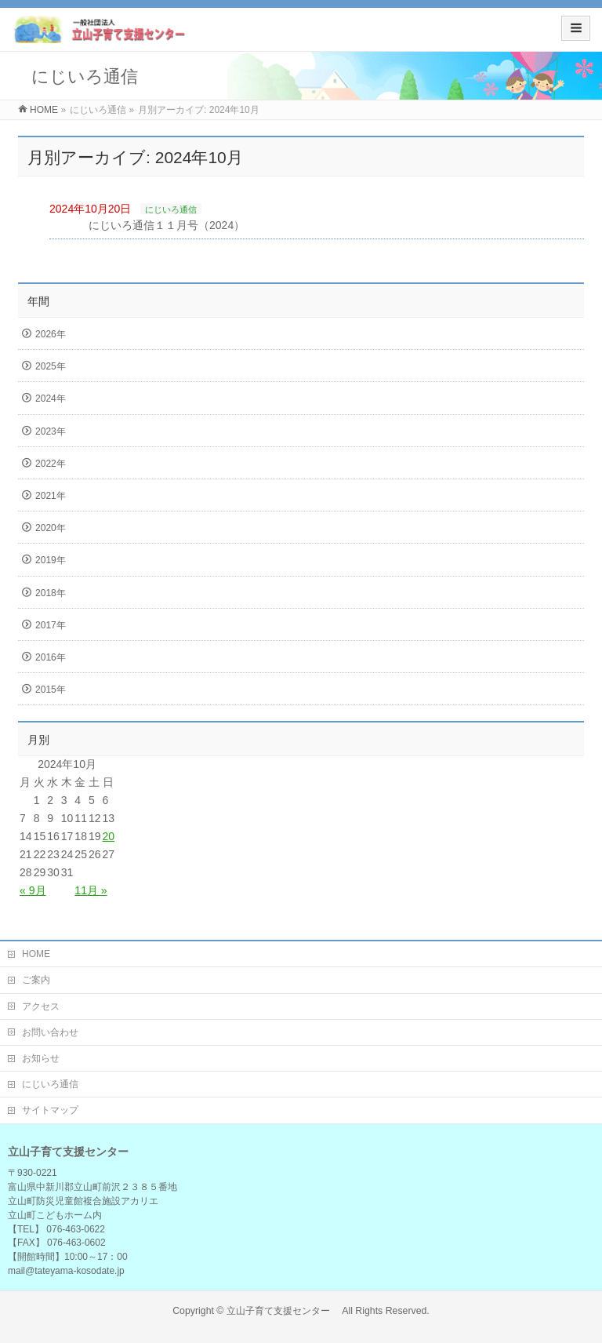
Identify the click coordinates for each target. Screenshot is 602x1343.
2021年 (50, 495)
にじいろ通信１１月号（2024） (167, 225)
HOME (36, 953)
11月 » (90, 890)
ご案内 (36, 979)
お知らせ (41, 1058)
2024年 (50, 398)
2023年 (50, 431)
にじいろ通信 (171, 209)
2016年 (50, 657)
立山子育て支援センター (283, 1310)
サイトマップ (50, 1110)
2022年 (50, 463)
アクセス (41, 1006)
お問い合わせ (50, 1032)
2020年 (50, 527)
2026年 (50, 334)
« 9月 (32, 890)
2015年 (50, 689)
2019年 (50, 560)
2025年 (50, 366)
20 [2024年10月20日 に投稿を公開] (109, 836)
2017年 (50, 625)
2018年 (50, 593)
